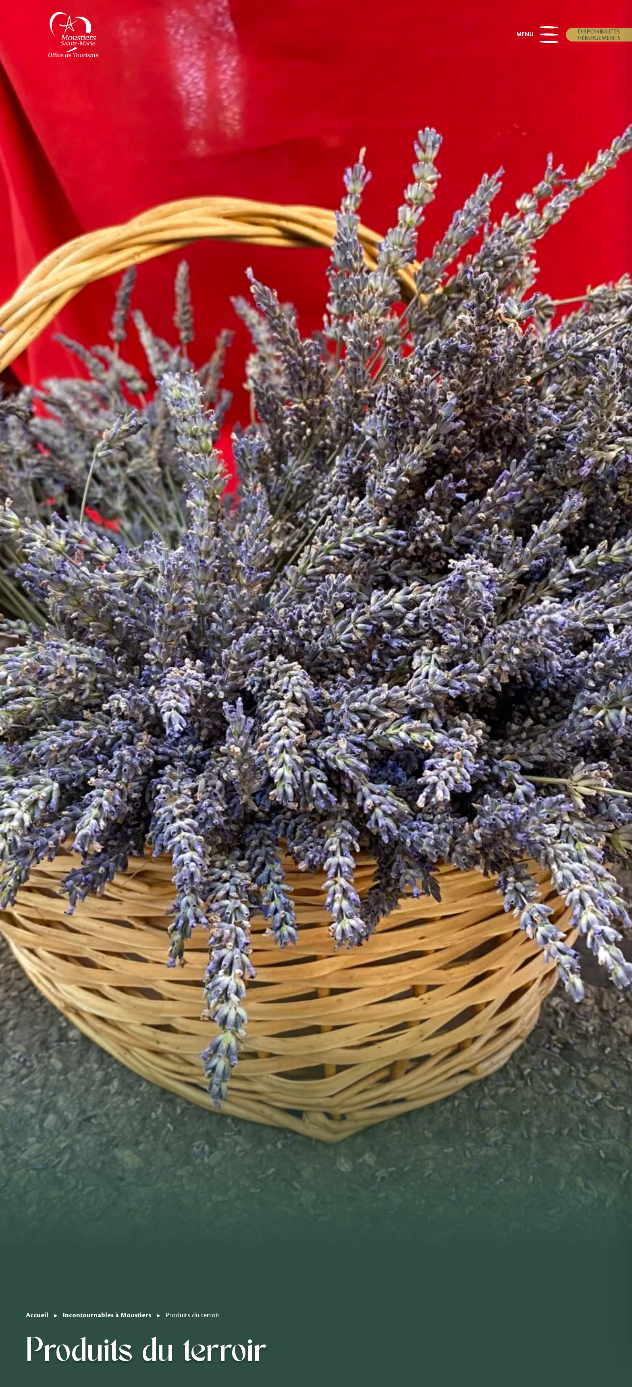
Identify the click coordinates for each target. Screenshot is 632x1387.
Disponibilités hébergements (599, 35)
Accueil (37, 1315)
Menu (537, 34)
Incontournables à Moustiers (107, 1315)
